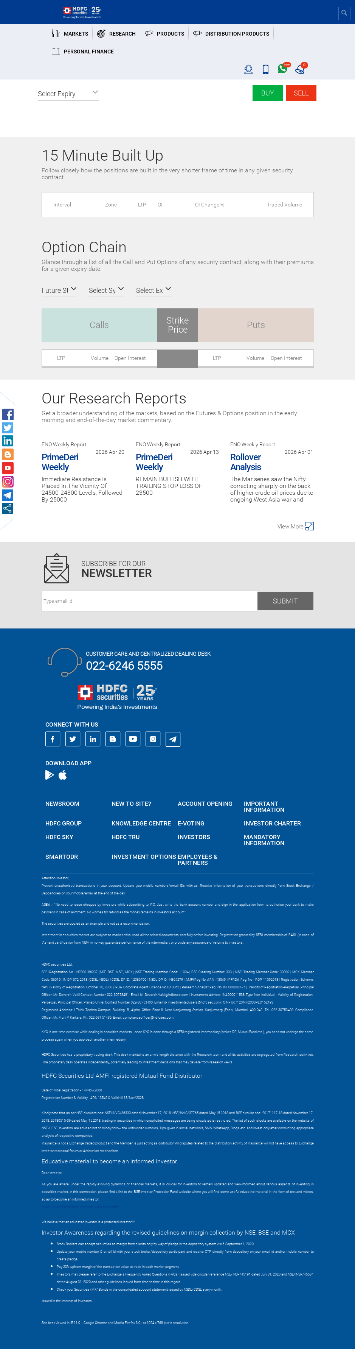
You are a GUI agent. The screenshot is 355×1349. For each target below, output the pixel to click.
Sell (301, 93)
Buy (267, 93)
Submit (285, 601)
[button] (68, 94)
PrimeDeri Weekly (60, 462)
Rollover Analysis (245, 462)
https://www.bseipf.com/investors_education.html (80, 1207)
